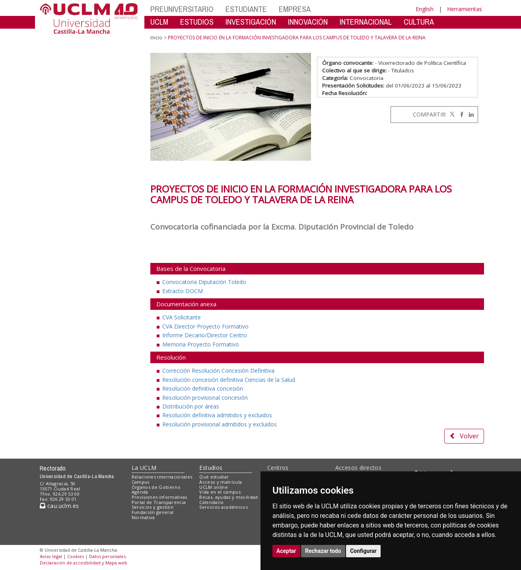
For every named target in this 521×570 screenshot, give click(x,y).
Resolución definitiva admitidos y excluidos (217, 415)
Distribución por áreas (190, 406)
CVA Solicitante (181, 317)
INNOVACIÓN (308, 21)
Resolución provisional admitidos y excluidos (219, 424)
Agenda (140, 492)
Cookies (75, 556)
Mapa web (116, 563)
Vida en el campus (220, 492)
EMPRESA (295, 9)
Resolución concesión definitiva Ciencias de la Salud (228, 379)
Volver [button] (464, 436)
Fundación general (153, 512)
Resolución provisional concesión (205, 397)
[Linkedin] (469, 114)
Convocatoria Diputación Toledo (204, 282)
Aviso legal (51, 556)
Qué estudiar (214, 477)
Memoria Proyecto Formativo (200, 344)
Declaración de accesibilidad (70, 563)
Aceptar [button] (286, 551)
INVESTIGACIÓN (251, 21)
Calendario (211, 502)
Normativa (143, 517)
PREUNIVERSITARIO (182, 9)
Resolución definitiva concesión (202, 388)
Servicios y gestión (152, 507)
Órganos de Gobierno (156, 487)
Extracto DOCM (182, 291)
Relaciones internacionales (162, 477)
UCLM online (213, 487)
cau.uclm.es (59, 506)
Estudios (210, 467)
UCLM (159, 21)
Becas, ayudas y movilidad (228, 497)
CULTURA (419, 21)
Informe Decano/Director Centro (204, 335)
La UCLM (144, 467)
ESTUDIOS (197, 21)
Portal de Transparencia (159, 502)
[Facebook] (459, 114)
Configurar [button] (363, 551)
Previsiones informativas (159, 497)
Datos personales (107, 556)
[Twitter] (451, 114)
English (425, 9)
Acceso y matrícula (220, 482)
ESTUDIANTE (246, 9)
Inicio (156, 37)
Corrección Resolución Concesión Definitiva (218, 370)
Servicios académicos (223, 507)
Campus (141, 482)
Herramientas (464, 9)
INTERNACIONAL (366, 21)
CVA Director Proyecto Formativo (205, 326)
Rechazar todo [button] (323, 551)
